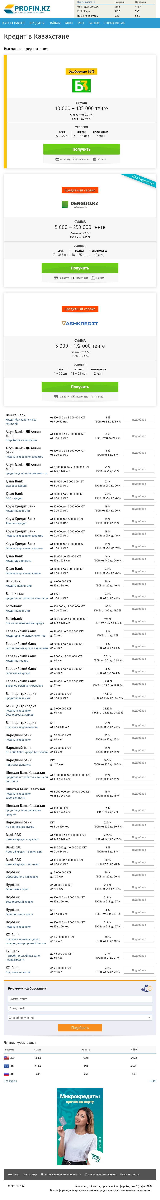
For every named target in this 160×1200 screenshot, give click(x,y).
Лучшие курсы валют (20, 1043)
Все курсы (10, 1081)
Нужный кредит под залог (22, 839)
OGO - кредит (14, 498)
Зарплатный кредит (18, 673)
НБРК (153, 1081)
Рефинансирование (18, 739)
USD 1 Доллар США (87, 6)
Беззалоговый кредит (19, 901)
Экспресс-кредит (16, 485)
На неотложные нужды (20, 826)
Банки (94, 23)
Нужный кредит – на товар (22, 864)
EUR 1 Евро (83, 11)
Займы (55, 23)
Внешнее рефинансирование (24, 685)
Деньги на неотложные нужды (25, 623)
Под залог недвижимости (22, 727)
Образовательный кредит (22, 876)
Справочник (114, 23)
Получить (82, 149)
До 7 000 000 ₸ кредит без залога (27, 752)
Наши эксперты (129, 1174)
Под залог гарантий (18, 972)
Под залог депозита (18, 764)
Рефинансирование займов (23, 573)
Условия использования (100, 1174)
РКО (81, 23)
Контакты (13, 1174)
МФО (69, 23)
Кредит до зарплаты (18, 560)
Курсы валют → (86, 2)
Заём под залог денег (19, 914)
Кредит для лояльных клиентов (25, 635)
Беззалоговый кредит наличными (27, 648)
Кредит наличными (18, 510)
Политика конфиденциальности (61, 1174)
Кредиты (37, 23)
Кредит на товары (17, 660)
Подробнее (139, 419)
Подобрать (80, 1028)
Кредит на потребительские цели (27, 598)
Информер (30, 1174)
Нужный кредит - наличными (24, 851)
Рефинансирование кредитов (24, 456)
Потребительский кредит (21, 440)
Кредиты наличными (19, 585)
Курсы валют (13, 23)
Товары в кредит (16, 523)
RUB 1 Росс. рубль (87, 15)
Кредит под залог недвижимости (26, 473)
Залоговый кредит (17, 889)
